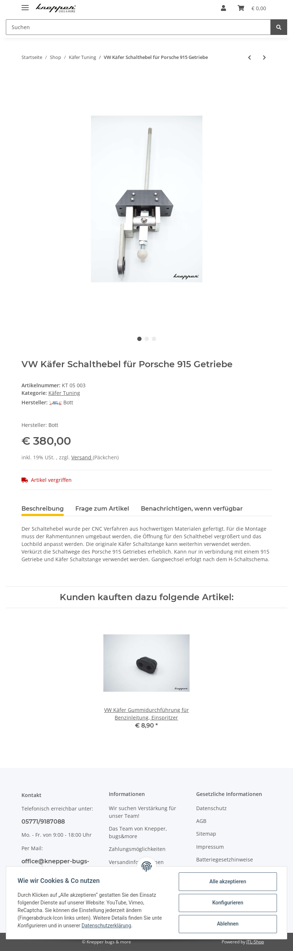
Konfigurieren (227, 903)
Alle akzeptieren (227, 881)
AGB (201, 820)
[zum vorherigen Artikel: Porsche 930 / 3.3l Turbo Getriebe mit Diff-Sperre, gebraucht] (249, 57)
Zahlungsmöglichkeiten (137, 848)
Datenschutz (211, 808)
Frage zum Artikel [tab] (102, 508)
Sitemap (206, 833)
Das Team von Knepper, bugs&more (138, 832)
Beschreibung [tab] (42, 508)
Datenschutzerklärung (106, 925)
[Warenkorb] (252, 8)
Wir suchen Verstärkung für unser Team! (142, 812)
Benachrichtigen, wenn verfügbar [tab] (192, 508)
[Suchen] (138, 27)
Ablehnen (227, 924)
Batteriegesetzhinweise (224, 859)
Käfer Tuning (64, 392)
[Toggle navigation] (25, 4)
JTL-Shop (255, 942)
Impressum (210, 846)
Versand (82, 457)
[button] (223, 8)
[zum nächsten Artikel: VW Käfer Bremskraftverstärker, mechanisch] (264, 57)
